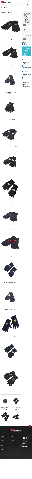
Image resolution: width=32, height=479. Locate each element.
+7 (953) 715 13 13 (24, 437)
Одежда (2, 445)
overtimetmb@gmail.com (26, 441)
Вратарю (2, 440)
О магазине (13, 437)
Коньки (2, 437)
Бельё (2, 444)
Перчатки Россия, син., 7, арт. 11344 (10, 336)
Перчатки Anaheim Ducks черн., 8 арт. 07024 (10, 173)
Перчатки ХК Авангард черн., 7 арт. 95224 (10, 363)
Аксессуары (3, 441)
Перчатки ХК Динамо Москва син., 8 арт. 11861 (10, 92)
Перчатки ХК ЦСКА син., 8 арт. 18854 (10, 255)
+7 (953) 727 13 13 (24, 438)
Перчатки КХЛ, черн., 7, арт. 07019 (10, 119)
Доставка (13, 440)
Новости (13, 436)
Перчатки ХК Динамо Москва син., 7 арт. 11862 (10, 309)
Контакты (2, 449)
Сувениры (2, 446)
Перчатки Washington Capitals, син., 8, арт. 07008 (10, 282)
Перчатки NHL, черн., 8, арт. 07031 (10, 65)
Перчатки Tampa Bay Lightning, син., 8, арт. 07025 (10, 146)
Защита (2, 436)
